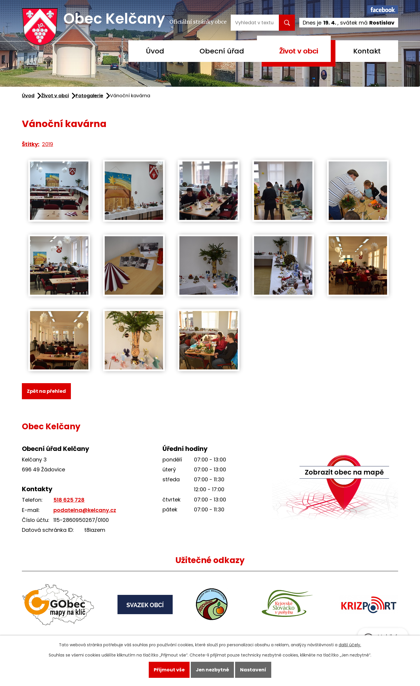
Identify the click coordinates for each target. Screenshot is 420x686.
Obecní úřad (222, 51)
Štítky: (30, 144)
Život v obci (298, 51)
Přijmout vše (169, 669)
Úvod (155, 51)
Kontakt (367, 51)
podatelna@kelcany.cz (84, 510)
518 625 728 (69, 499)
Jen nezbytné (212, 669)
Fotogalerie (89, 95)
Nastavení (253, 669)
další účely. (350, 645)
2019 (47, 144)
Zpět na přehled (46, 391)
